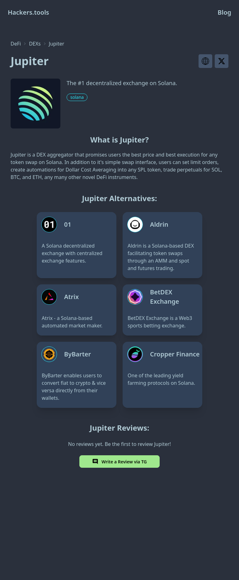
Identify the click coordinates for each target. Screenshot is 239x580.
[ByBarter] (76, 375)
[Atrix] (76, 310)
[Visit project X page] (221, 61)
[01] (76, 245)
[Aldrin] (162, 245)
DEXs (35, 43)
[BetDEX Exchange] (162, 310)
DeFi (16, 43)
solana (77, 97)
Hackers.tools (28, 12)
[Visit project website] (205, 61)
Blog (224, 12)
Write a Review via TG (119, 461)
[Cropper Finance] (162, 375)
